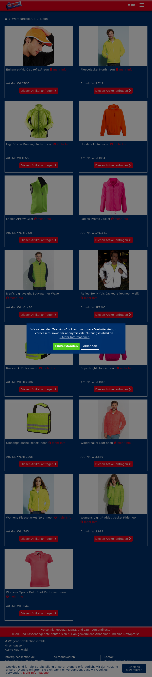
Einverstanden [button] (66, 346)
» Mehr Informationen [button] (75, 337)
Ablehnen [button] (90, 346)
